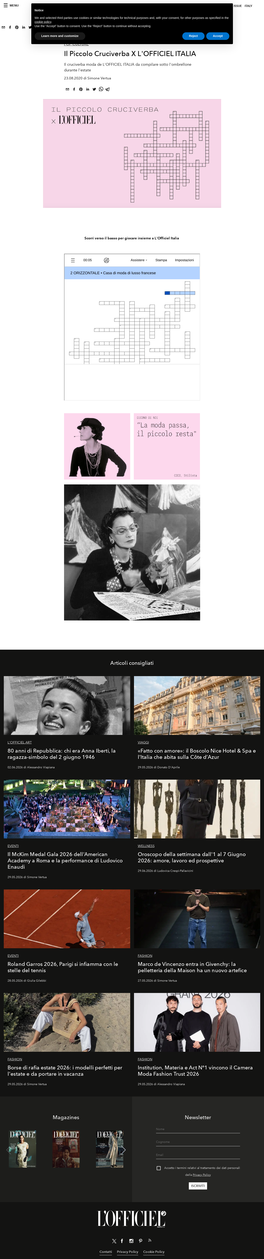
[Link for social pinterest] (140, 1242)
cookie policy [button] (43, 22)
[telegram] (107, 90)
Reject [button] (193, 36)
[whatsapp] (101, 90)
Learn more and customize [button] (60, 36)
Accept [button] (218, 36)
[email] (3, 28)
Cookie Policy (153, 1252)
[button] (123, 1150)
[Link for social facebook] (122, 1242)
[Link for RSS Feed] (150, 1241)
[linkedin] (23, 28)
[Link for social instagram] (131, 1242)
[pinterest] (16, 28)
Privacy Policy (202, 1175)
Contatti (106, 1252)
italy (248, 6)
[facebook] (10, 28)
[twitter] (94, 90)
